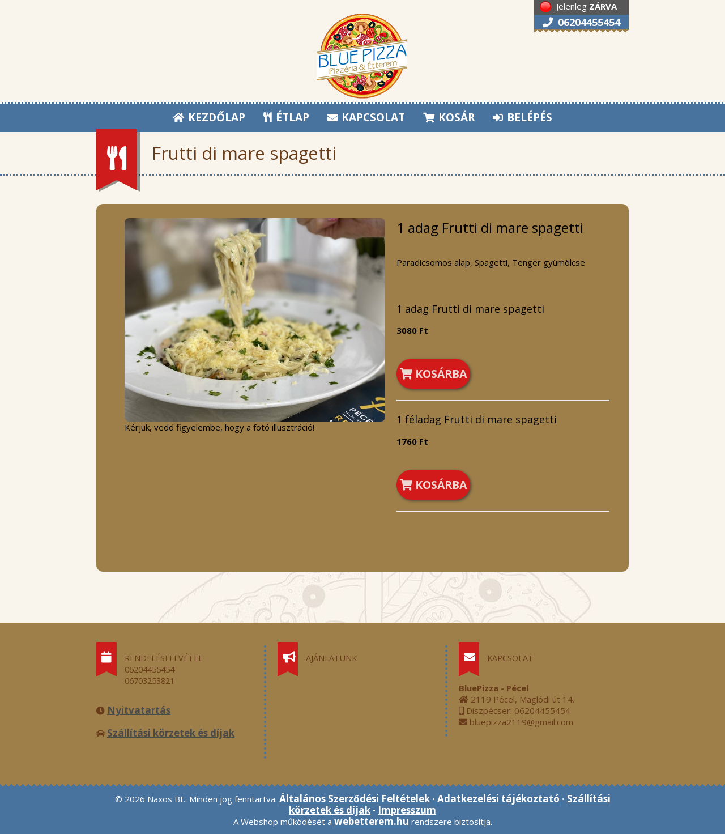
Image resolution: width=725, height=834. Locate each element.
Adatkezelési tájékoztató (498, 798)
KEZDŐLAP (209, 117)
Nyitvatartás (138, 710)
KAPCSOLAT (366, 117)
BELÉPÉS (522, 117)
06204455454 (581, 22)
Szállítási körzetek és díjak (170, 732)
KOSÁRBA (433, 373)
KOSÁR (449, 117)
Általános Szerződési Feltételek (354, 798)
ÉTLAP (286, 117)
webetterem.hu (371, 821)
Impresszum (407, 809)
